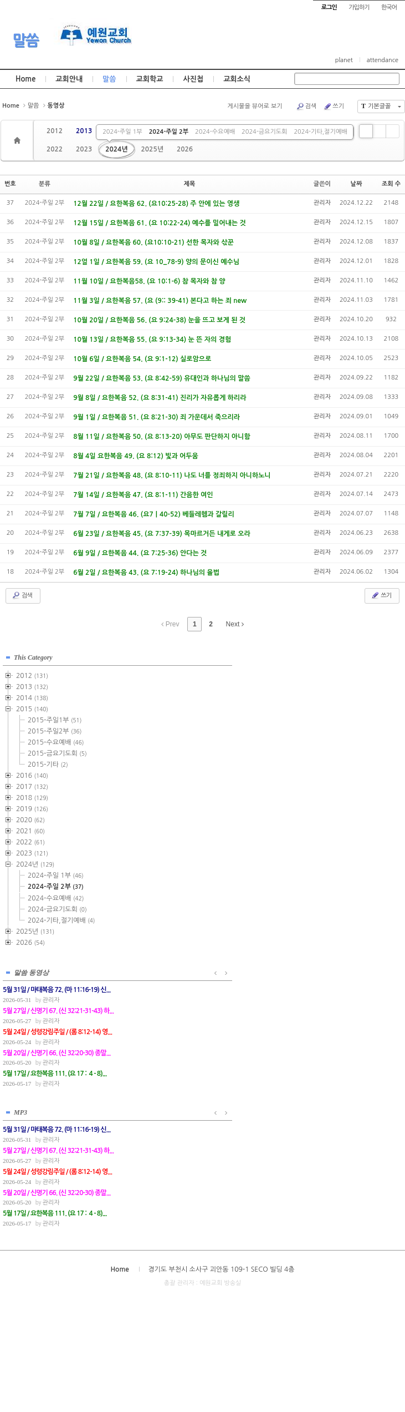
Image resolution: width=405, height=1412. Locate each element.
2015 (32, 707)
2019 (32, 806)
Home (25, 79)
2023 (84, 149)
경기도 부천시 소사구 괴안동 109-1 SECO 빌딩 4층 (221, 986)
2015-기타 (48, 762)
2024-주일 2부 (168, 132)
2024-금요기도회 (264, 132)
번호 (10, 184)
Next (235, 624)
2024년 (116, 149)
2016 (32, 773)
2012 (55, 131)
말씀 (25, 40)
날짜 (356, 184)
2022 (55, 149)
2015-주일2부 (54, 729)
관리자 (322, 203)
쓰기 (333, 106)
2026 (185, 149)
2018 (32, 795)
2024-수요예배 (215, 132)
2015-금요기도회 (57, 751)
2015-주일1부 (54, 718)
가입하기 (358, 7)
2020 (30, 817)
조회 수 (391, 184)
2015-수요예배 (56, 740)
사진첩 (193, 79)
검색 (306, 106)
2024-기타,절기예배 (320, 132)
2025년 (152, 149)
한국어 (389, 7)
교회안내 (69, 79)
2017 (32, 784)
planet (344, 60)
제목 (190, 184)
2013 (84, 131)
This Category (33, 655)
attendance (382, 60)
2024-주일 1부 (122, 132)
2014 (32, 695)
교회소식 (236, 79)
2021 (30, 829)
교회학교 (149, 79)
